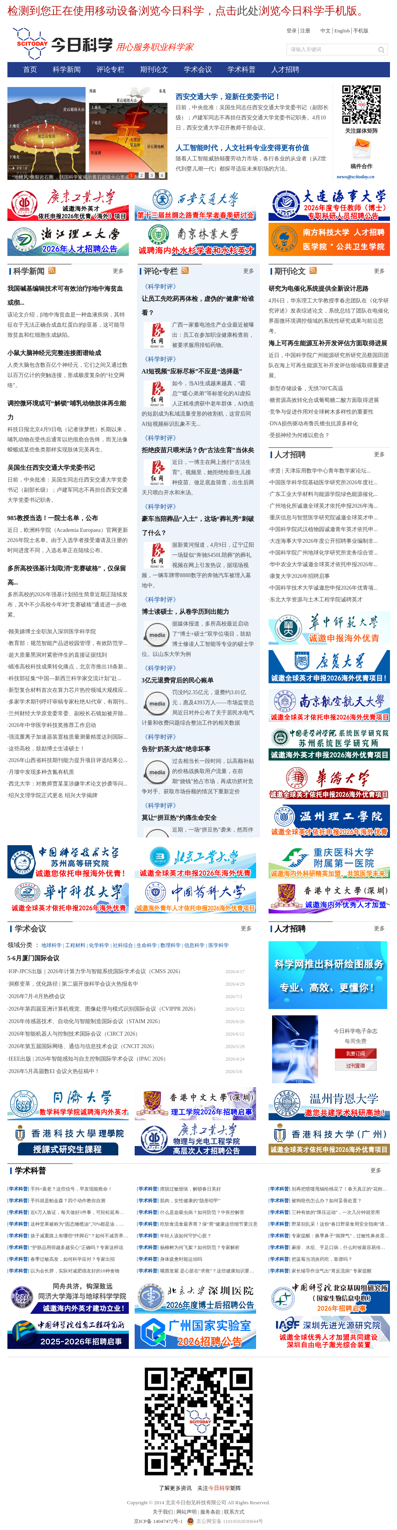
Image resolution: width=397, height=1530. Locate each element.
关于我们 (163, 1512)
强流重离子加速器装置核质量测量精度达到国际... (68, 737)
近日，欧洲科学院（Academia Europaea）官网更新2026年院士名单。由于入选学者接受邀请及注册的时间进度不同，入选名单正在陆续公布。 (67, 540)
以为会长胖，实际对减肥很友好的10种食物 (74, 1271)
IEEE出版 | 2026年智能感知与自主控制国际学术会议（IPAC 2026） (89, 1059)
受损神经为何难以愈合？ (300, 435)
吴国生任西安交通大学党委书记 (51, 467)
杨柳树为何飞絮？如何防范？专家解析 (200, 1247)
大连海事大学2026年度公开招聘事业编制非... (324, 541)
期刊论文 (154, 69)
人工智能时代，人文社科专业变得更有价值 (242, 148)
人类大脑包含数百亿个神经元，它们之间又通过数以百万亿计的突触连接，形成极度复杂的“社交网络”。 (67, 375)
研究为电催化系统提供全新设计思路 (319, 288)
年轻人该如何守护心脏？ (186, 1236)
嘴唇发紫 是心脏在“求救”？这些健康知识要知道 (209, 1271)
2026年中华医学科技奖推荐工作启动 (52, 725)
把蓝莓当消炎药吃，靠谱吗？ (322, 1259)
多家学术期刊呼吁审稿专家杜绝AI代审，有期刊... (68, 702)
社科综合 (123, 945)
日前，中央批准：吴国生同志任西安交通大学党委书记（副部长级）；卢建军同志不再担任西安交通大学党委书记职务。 (67, 490)
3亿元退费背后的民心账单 (178, 680)
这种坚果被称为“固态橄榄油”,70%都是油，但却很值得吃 (89, 1224)
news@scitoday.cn (356, 176)
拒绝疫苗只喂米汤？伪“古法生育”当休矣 (198, 450)
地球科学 (51, 945)
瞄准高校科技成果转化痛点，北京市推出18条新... (68, 667)
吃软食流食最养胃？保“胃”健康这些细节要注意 (209, 1224)
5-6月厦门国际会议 (33, 958)
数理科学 (170, 945)
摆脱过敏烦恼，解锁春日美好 (190, 1189)
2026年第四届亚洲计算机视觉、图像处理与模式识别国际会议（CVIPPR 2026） (104, 1009)
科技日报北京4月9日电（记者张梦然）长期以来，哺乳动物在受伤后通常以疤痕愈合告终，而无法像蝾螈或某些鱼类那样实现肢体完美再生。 (67, 439)
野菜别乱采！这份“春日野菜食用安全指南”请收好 (343, 1224)
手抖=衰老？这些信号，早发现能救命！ (71, 1189)
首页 (30, 69)
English (342, 31)
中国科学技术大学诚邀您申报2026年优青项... (324, 588)
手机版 (361, 31)
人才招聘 (285, 69)
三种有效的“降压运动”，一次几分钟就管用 (336, 1212)
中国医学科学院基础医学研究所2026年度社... (324, 482)
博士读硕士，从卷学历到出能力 (185, 611)
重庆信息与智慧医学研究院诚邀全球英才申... (324, 518)
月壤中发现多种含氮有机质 (41, 772)
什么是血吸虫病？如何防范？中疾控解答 (202, 1212)
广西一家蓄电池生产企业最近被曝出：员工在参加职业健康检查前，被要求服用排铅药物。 (213, 335)
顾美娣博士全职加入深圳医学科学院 (52, 631)
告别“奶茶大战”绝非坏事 (176, 749)
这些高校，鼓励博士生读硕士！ (47, 749)
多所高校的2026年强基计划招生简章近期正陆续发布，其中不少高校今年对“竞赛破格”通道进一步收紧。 (67, 605)
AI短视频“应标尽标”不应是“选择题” (192, 371)
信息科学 (194, 945)
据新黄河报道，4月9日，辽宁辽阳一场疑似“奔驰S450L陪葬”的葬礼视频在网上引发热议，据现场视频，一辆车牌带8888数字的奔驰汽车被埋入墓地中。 (198, 565)
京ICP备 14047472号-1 (159, 1521)
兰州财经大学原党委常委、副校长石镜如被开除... (68, 713)
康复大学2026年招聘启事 (300, 576)
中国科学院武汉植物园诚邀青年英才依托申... (324, 529)
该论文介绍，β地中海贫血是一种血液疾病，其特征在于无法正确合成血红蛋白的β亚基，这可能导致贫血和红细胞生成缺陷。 (66, 325)
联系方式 (234, 1512)
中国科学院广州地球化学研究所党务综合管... (324, 553)
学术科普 (242, 69)
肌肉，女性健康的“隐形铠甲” (190, 1200)
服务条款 (210, 1512)
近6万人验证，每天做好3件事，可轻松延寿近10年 (82, 1212)
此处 (248, 11)
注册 (305, 31)
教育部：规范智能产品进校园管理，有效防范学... (68, 643)
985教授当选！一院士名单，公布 (52, 518)
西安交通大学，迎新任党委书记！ (228, 97)
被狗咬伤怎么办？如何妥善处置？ (327, 1200)
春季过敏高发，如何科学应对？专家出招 (72, 1259)
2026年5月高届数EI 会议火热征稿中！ (54, 1071)
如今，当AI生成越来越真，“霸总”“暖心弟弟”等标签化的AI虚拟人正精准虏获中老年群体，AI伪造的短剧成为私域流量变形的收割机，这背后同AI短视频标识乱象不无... (198, 403)
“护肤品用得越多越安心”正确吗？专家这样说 (77, 1247)
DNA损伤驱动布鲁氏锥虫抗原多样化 (314, 423)
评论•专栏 (161, 271)
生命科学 (147, 945)
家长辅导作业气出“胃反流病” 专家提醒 (332, 1271)
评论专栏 (110, 69)
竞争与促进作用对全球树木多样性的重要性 (322, 412)
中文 (325, 31)
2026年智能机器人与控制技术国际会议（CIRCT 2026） (75, 1034)
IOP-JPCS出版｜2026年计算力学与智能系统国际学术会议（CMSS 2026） (96, 971)
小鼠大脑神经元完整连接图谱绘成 (54, 353)
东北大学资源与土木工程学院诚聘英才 (316, 599)
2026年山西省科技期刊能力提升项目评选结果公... (68, 760)
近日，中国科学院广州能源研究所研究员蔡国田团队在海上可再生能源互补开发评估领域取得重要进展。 (329, 365)
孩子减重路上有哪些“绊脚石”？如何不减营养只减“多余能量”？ (95, 1236)
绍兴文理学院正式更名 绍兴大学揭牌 (53, 795)
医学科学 (218, 945)
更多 (118, 271)
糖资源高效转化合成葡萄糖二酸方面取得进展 (324, 400)
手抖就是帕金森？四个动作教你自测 (67, 1200)
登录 (292, 31)
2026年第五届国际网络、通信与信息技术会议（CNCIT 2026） (83, 1046)
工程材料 (75, 945)
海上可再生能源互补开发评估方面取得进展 (328, 343)
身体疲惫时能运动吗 (181, 1259)
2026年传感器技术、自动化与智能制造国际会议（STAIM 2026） (86, 1021)
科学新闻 (67, 69)
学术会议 (198, 69)
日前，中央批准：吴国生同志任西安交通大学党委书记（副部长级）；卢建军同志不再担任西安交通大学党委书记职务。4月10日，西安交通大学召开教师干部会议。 (252, 118)
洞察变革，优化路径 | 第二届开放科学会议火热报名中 (73, 984)
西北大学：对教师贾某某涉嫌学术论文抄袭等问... (68, 784)
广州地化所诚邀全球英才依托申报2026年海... (324, 506)
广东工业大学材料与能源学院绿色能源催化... (324, 494)
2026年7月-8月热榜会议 (37, 996)
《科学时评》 (160, 286)
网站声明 (186, 1512)
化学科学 (99, 945)
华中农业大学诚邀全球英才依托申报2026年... (324, 564)
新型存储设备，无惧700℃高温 (306, 388)
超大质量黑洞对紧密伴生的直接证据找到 (58, 655)
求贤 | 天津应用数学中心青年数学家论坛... (320, 471)
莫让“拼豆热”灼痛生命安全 (179, 817)
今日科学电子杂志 (355, 1031)
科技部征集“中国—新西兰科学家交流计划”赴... (65, 678)
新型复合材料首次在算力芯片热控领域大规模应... (68, 690)
